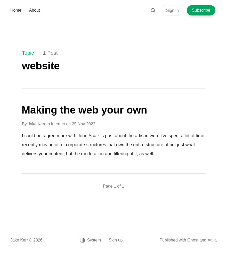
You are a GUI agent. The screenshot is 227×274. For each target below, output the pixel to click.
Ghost (192, 240)
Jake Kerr (36, 124)
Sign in (172, 10)
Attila (212, 240)
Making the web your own (84, 110)
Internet (58, 124)
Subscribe (201, 10)
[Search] (153, 13)
